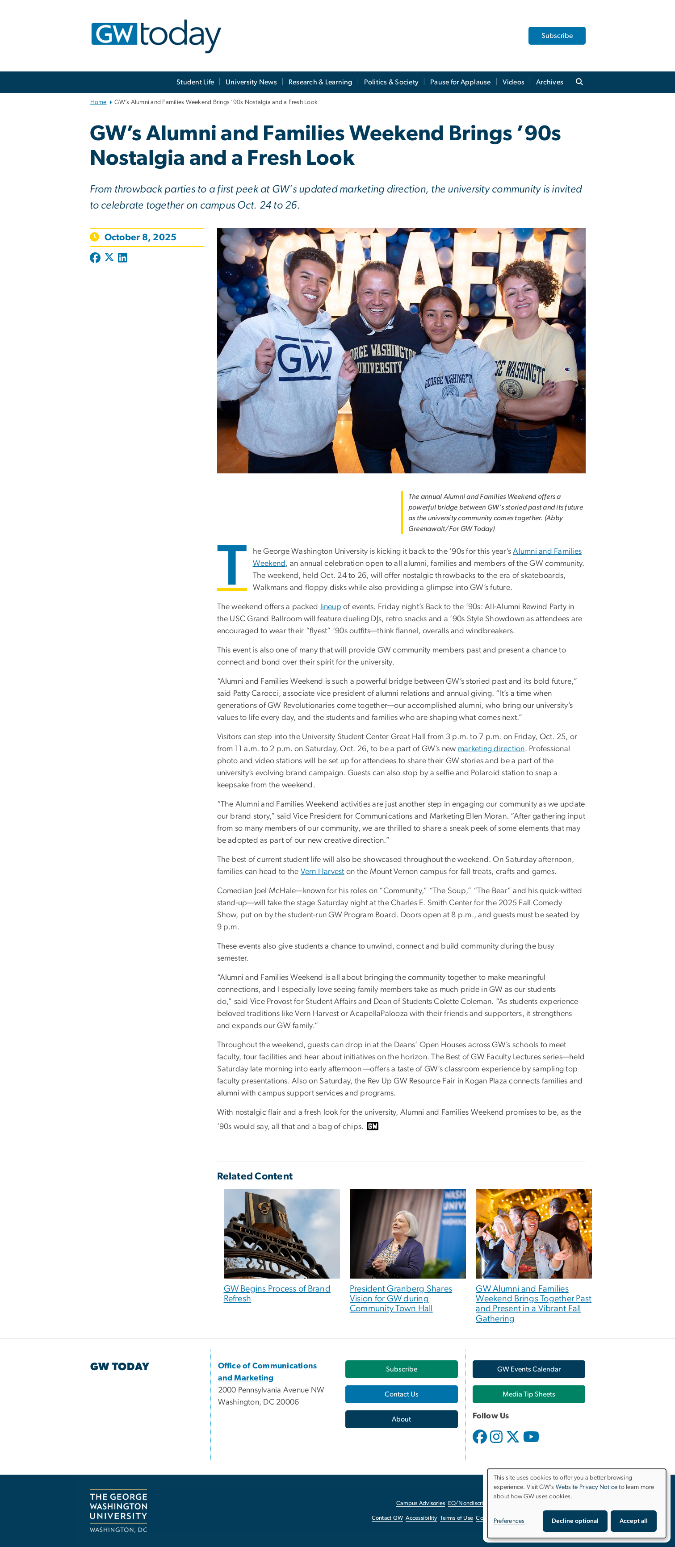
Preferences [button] (509, 1521)
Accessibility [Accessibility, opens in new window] (421, 1518)
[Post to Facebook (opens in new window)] (96, 258)
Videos (514, 82)
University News (251, 82)
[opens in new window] (481, 1443)
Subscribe (557, 35)
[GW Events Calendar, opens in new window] (529, 1369)
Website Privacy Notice (587, 1487)
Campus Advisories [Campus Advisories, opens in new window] (420, 1503)
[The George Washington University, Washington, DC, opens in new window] (118, 1511)
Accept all (634, 1521)
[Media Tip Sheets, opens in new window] (529, 1394)
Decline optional (575, 1521)
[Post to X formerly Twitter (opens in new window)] (109, 258)
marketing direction (491, 749)
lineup (331, 607)
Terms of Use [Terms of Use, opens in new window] (456, 1518)
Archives (549, 82)
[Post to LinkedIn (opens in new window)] (122, 258)
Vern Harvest (322, 872)
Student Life (195, 82)
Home (98, 102)
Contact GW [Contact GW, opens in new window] (387, 1518)
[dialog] (576, 1503)
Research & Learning (320, 82)
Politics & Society (391, 82)
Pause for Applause (460, 82)
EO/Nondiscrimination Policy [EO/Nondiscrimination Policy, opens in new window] (485, 1503)
